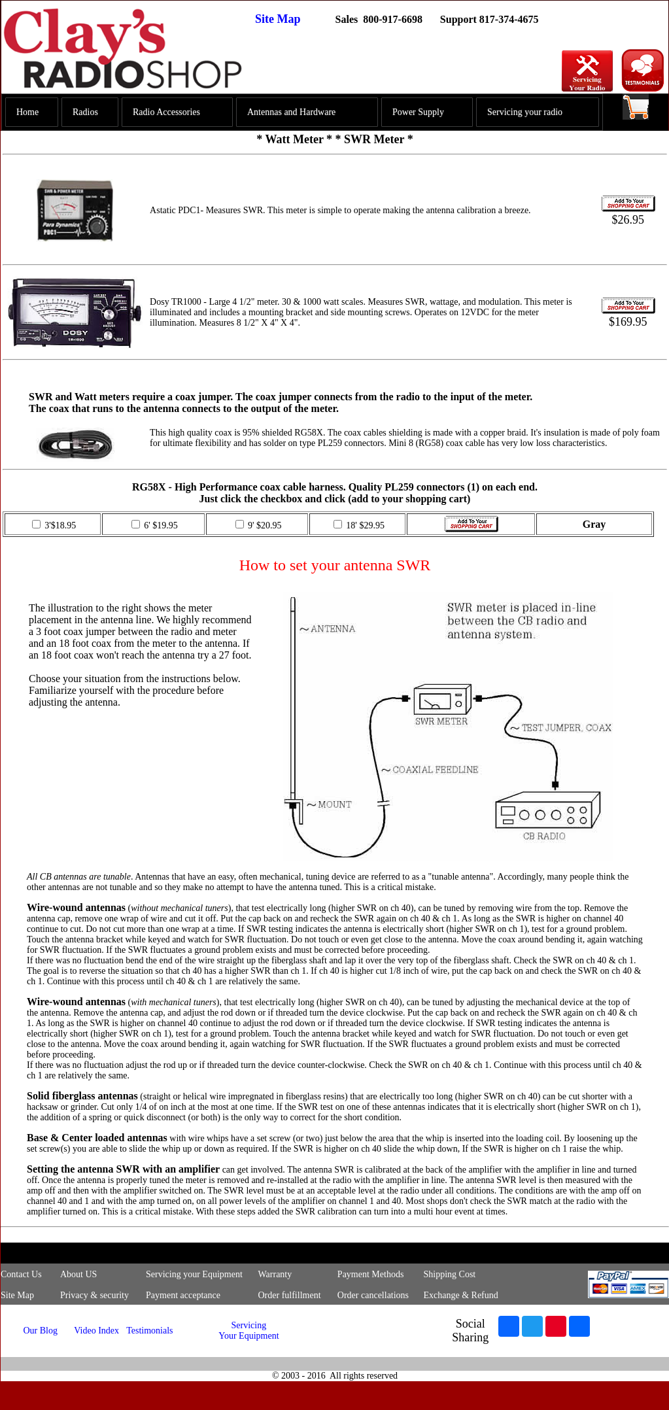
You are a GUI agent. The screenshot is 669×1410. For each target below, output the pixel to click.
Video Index (96, 1330)
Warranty (275, 1274)
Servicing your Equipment (194, 1274)
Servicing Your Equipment (248, 1330)
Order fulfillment (289, 1295)
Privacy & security (94, 1295)
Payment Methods (370, 1274)
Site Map (278, 19)
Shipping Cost (449, 1274)
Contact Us (21, 1274)
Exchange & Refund (460, 1295)
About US (78, 1274)
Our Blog (40, 1330)
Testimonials (149, 1330)
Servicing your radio (524, 112)
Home (27, 112)
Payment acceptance (183, 1295)
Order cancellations (373, 1295)
